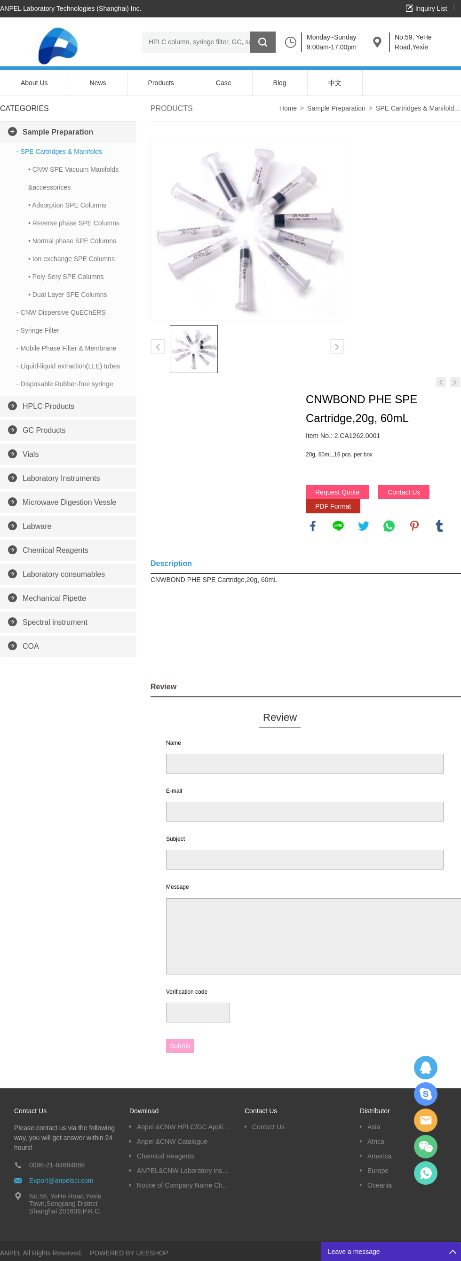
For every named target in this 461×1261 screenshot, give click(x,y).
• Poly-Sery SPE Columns (66, 276)
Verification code (186, 992)
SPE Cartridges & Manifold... (418, 108)
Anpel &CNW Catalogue (172, 1141)
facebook (313, 526)
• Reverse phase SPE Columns (73, 223)
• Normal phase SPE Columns (72, 241)
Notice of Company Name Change (183, 1185)
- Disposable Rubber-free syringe (64, 384)
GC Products (44, 430)
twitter (364, 526)
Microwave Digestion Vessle (69, 502)
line (338, 526)
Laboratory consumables (64, 574)
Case (223, 83)
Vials (31, 454)
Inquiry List (431, 8)
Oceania (379, 1185)
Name (173, 743)
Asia (373, 1127)
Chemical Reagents (55, 550)
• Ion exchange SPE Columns (71, 259)
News (98, 83)
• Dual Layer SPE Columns (67, 294)
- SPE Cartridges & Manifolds (59, 151)
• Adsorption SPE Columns (67, 205)
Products (161, 83)
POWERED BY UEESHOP (129, 1253)
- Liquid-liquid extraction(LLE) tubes (68, 366)
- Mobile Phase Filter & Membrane (66, 348)
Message (177, 887)
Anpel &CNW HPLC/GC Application (183, 1127)
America (379, 1156)
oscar (425, 1173)
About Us (34, 83)
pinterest (414, 526)
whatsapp (389, 526)
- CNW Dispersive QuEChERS (61, 312)
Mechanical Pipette (54, 598)
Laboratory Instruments (61, 478)
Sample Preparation (58, 132)
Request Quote (337, 492)
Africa (375, 1141)
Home (288, 108)
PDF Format (333, 506)
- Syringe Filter (37, 330)
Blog (279, 83)
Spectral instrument (55, 622)
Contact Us (404, 492)
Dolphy (425, 1067)
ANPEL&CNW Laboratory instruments (183, 1170)
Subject (175, 839)
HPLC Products (48, 406)
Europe (378, 1170)
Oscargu (425, 1094)
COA (31, 646)
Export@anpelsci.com (61, 1180)
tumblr (439, 526)
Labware (37, 526)
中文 (335, 83)
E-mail (174, 791)
